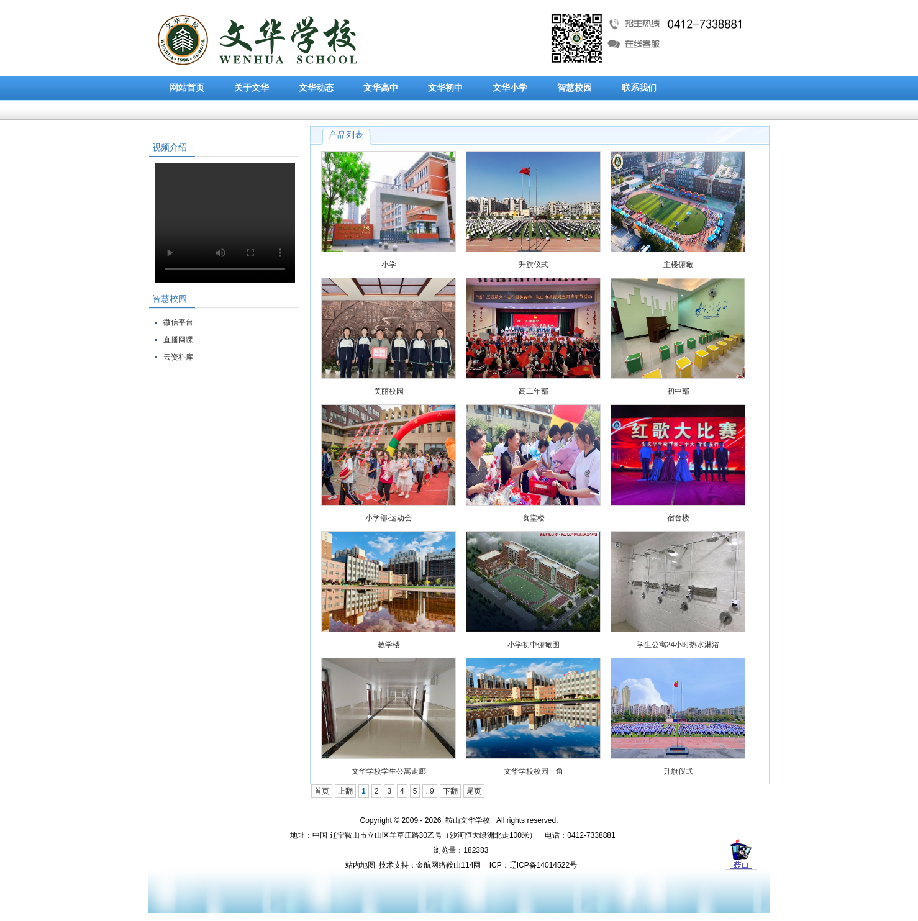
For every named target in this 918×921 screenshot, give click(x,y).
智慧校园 (574, 88)
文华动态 (316, 88)
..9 (429, 791)
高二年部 (533, 391)
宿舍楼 (678, 518)
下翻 (450, 791)
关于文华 (251, 88)
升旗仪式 (533, 264)
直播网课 (178, 339)
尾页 (473, 791)
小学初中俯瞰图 (533, 644)
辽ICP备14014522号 (543, 865)
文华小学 (510, 88)
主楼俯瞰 (678, 264)
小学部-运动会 (388, 518)
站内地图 (360, 865)
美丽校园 (389, 391)
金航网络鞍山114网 (448, 865)
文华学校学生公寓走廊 (389, 771)
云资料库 (178, 357)
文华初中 (445, 88)
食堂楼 (533, 518)
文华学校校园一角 (533, 771)
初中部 (678, 391)
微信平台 (178, 322)
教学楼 (389, 644)
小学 (388, 264)
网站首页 (187, 88)
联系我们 (639, 88)
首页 (321, 791)
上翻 (345, 791)
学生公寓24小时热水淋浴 (678, 644)
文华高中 (380, 88)
